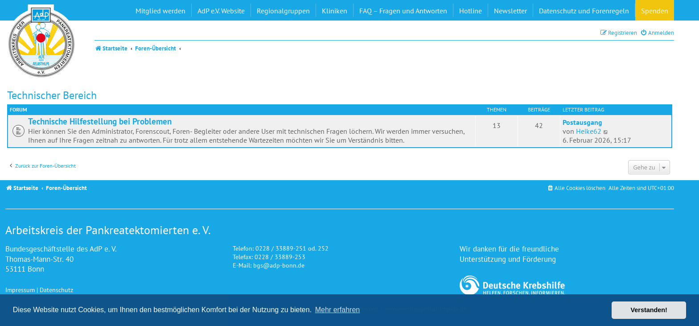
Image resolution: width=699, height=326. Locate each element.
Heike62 (588, 131)
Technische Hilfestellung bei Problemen (100, 121)
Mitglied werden (160, 10)
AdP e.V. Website (221, 10)
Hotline (470, 10)
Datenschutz (56, 289)
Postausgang (582, 122)
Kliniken (334, 10)
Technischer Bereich (52, 95)
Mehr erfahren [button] (337, 310)
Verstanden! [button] (649, 310)
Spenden (654, 10)
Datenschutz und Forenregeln (584, 10)
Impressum (20, 289)
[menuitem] (657, 32)
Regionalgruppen (283, 10)
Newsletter (510, 10)
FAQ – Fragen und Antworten (403, 10)
